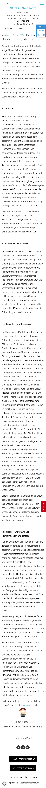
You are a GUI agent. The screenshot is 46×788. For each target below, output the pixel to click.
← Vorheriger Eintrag (22, 759)
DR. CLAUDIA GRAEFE (22, 8)
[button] (4, 783)
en (7, 4)
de (3, 4)
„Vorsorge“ (27, 705)
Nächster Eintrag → (22, 768)
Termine (43, 506)
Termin (41, 31)
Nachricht (41, 35)
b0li (8, 35)
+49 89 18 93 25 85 (25, 24)
